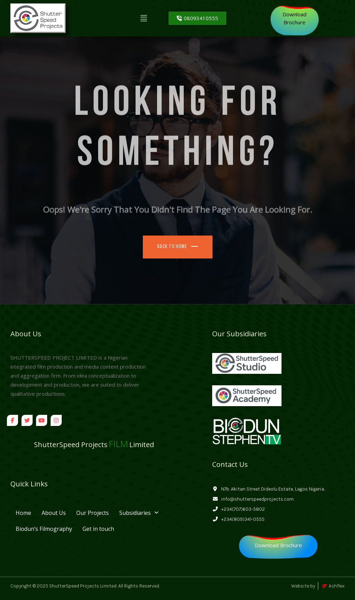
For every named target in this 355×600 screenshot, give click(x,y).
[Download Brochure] (278, 545)
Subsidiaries (138, 513)
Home (23, 513)
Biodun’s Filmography (44, 529)
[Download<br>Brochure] (294, 18)
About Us (54, 513)
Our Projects (92, 513)
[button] (144, 18)
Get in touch (98, 529)
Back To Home (172, 246)
